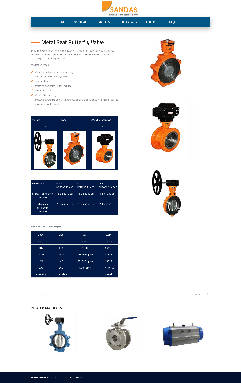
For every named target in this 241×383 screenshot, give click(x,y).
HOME (61, 22)
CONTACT (151, 22)
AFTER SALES (129, 22)
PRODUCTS (103, 22)
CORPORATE (81, 22)
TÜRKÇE (171, 22)
